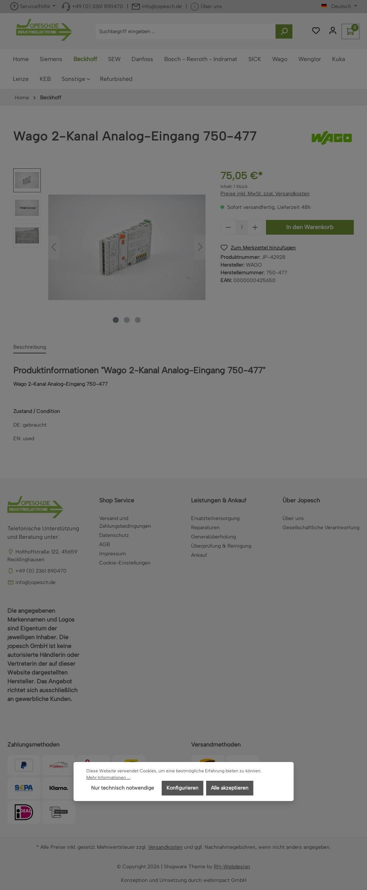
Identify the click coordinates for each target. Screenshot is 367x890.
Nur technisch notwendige (122, 788)
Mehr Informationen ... (108, 777)
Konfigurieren (182, 788)
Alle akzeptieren (229, 788)
